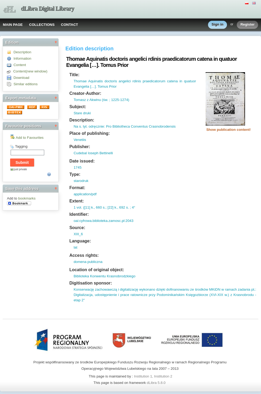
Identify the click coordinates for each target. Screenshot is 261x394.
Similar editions (26, 84)
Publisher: (79, 146)
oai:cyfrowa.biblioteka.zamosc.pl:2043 (103, 221)
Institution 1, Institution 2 (153, 376)
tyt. (85, 126)
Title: (74, 74)
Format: (77, 187)
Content (20, 65)
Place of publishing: (89, 133)
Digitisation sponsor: (90, 283)
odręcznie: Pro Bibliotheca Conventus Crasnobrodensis (132, 126)
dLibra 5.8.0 (156, 383)
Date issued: (82, 161)
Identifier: (79, 214)
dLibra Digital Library (47, 8)
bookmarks (26, 198)
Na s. (78, 126)
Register (247, 25)
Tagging (21, 146)
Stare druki (82, 113)
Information (22, 58)
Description (22, 52)
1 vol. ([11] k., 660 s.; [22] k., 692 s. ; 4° (104, 207)
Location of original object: (96, 269)
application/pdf (85, 194)
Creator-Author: (85, 93)
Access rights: (84, 255)
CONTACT (69, 25)
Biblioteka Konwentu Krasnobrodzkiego (104, 276)
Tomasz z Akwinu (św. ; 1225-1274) (101, 100)
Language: (80, 241)
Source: (77, 227)
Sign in (217, 25)
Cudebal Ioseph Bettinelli (93, 153)
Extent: (76, 201)
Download (21, 78)
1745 (77, 167)
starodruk (81, 181)
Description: (81, 120)
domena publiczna (88, 262)
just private (20, 169)
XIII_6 (78, 234)
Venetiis (80, 140)
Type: (74, 174)
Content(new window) (30, 71)
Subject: (77, 106)
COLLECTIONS (42, 25)
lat (75, 247)
